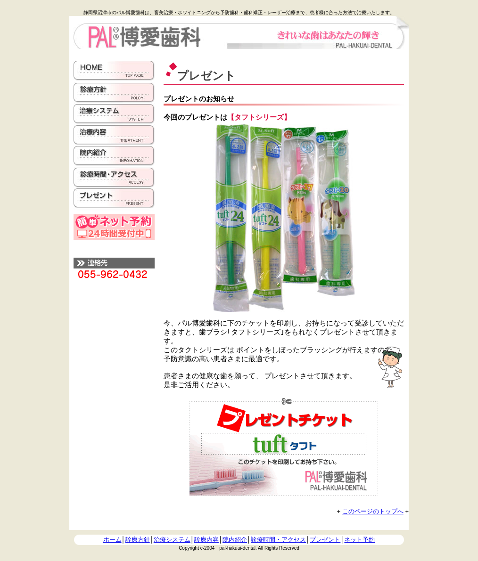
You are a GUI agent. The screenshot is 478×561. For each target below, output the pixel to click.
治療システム (172, 539)
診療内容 (206, 539)
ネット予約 (359, 539)
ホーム (112, 539)
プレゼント (325, 539)
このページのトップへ (373, 511)
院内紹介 (235, 539)
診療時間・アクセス (278, 539)
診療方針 (137, 539)
